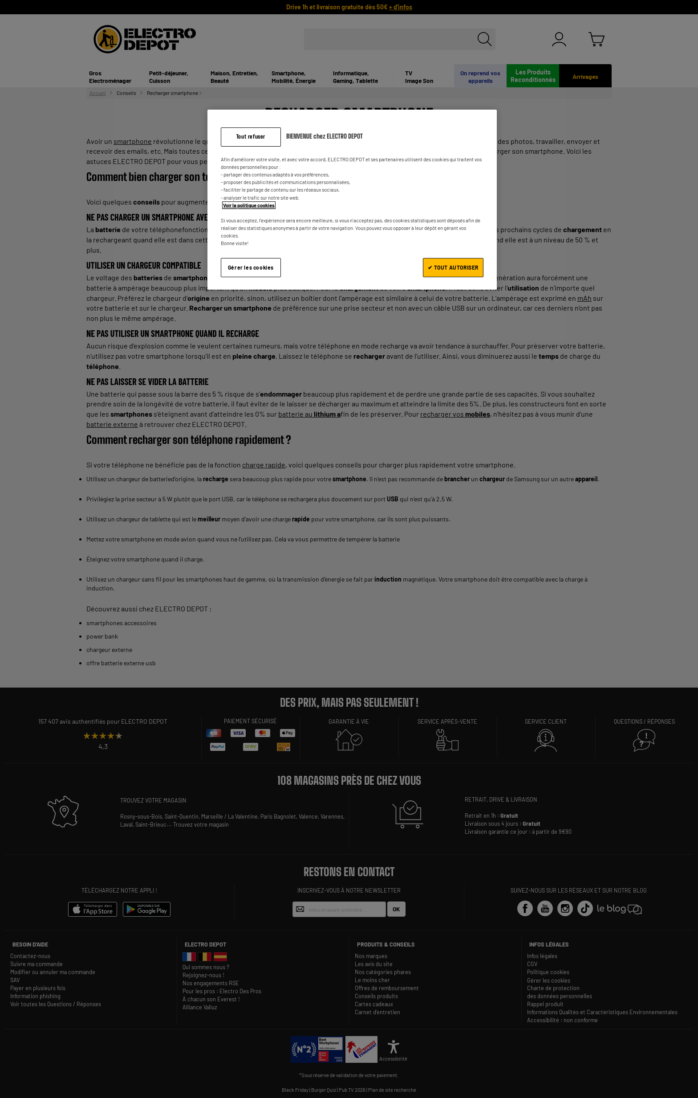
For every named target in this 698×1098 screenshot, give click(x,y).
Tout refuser (250, 136)
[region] (352, 199)
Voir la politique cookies (249, 205)
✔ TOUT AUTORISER (453, 267)
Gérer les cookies (251, 267)
